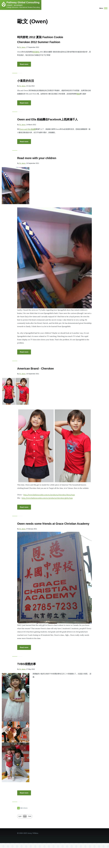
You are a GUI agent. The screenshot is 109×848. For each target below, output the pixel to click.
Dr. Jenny (22, 47)
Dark (29, 821)
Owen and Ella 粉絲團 (27, 129)
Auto (24, 821)
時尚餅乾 (36, 52)
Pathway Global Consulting (22, 2)
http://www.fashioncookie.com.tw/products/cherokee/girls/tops (47, 498)
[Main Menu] (103, 8)
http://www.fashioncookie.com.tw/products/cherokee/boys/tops (49, 495)
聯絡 (78, 94)
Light (19, 821)
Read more (24, 64)
